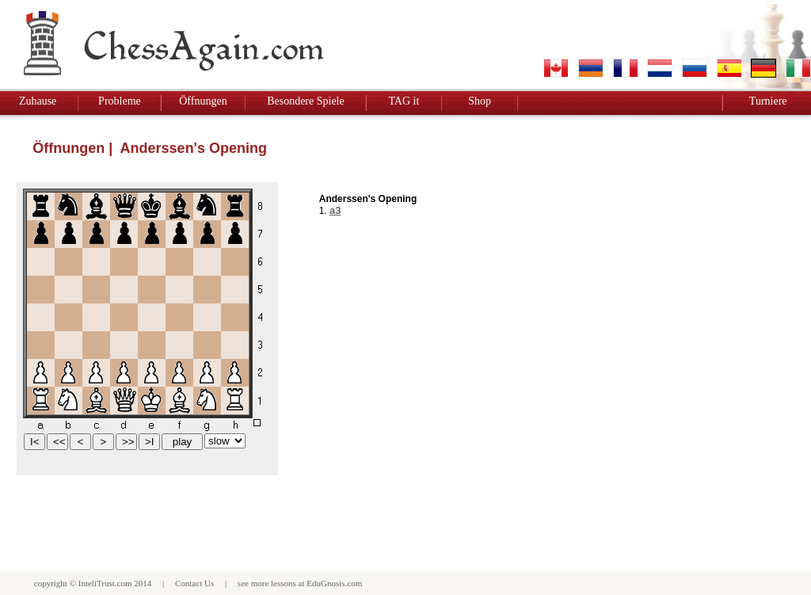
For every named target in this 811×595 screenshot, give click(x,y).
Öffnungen (203, 101)
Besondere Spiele (306, 101)
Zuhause (37, 101)
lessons (283, 583)
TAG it (403, 101)
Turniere (768, 101)
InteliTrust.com (105, 583)
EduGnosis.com (334, 583)
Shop (479, 101)
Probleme (119, 101)
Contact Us (194, 583)
